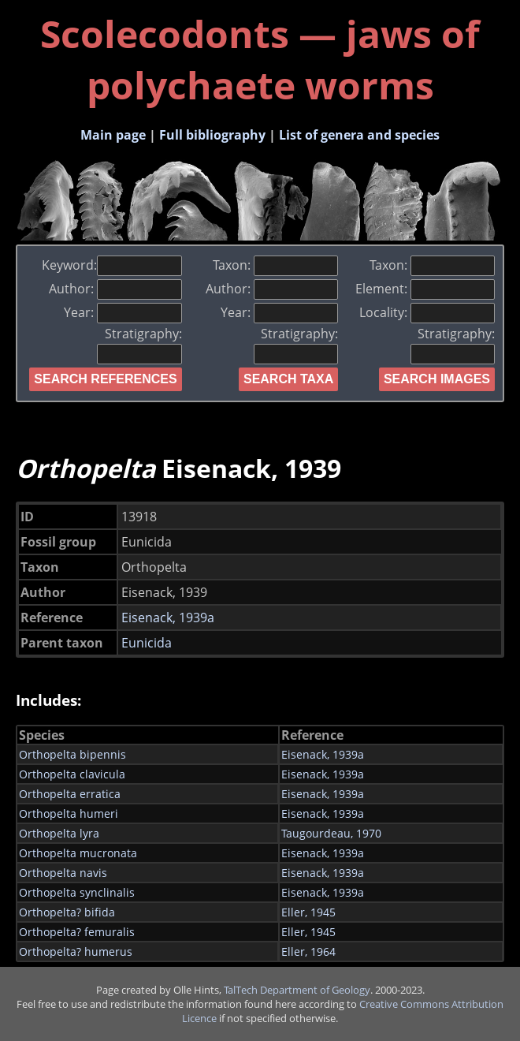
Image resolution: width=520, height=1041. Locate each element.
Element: (425, 288)
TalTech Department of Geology (297, 990)
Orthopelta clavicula (72, 774)
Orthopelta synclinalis (77, 892)
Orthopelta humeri (68, 813)
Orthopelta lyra (59, 833)
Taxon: (275, 265)
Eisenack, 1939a (167, 617)
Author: (115, 288)
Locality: (427, 312)
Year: (122, 312)
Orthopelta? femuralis (77, 931)
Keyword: (111, 265)
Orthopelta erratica (70, 793)
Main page (113, 135)
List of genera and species (359, 135)
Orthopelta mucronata (78, 852)
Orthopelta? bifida (67, 912)
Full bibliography (212, 135)
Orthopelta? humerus (75, 951)
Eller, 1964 (308, 951)
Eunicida (146, 642)
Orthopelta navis (63, 872)
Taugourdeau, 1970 (331, 833)
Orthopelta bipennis (72, 754)
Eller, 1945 (308, 912)
